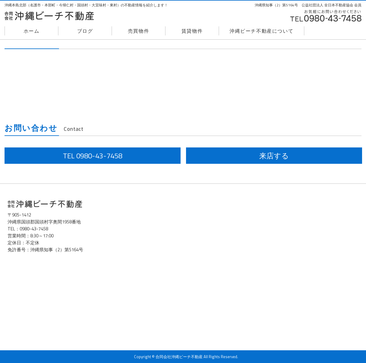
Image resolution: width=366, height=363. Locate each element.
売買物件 (138, 31)
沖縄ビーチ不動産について (261, 31)
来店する (274, 155)
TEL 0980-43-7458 (92, 155)
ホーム (32, 31)
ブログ (85, 31)
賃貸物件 (192, 31)
